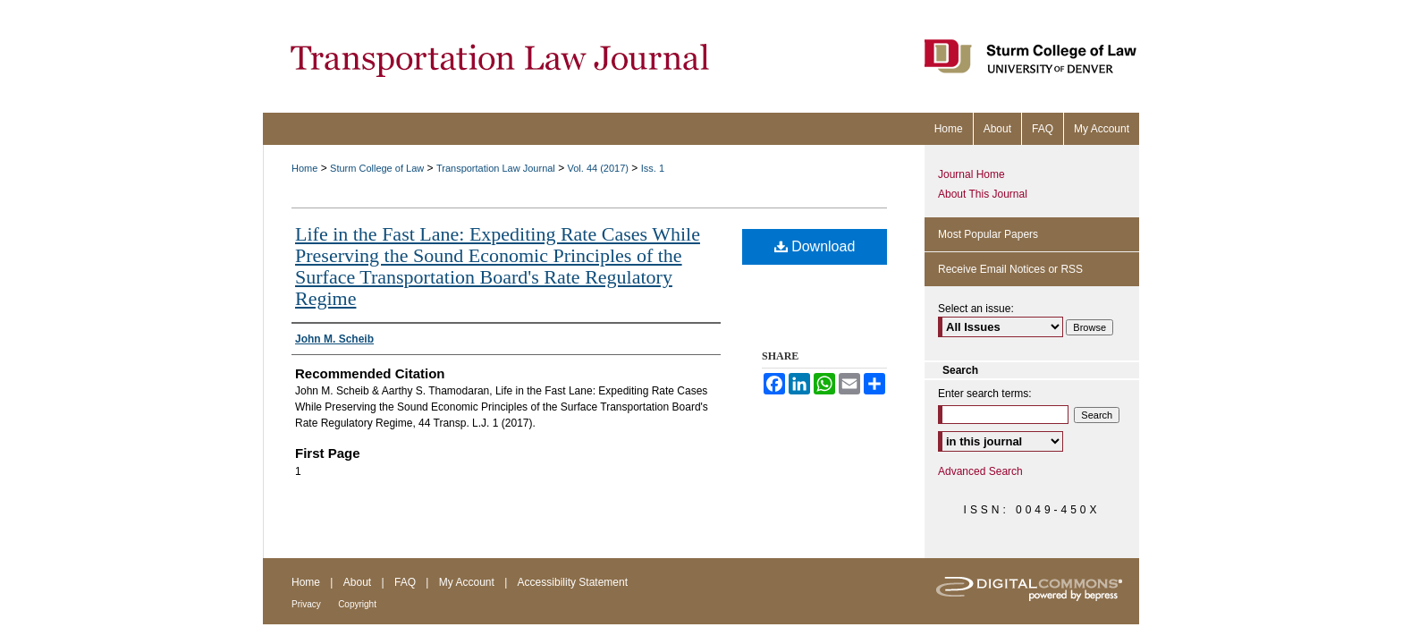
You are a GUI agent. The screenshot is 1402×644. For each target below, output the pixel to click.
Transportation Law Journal (495, 168)
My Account (466, 582)
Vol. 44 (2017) (598, 168)
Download (815, 246)
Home (304, 168)
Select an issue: (976, 308)
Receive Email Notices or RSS (1010, 269)
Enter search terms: (985, 393)
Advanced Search (980, 471)
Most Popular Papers (988, 234)
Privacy (306, 604)
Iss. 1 (652, 168)
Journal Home (971, 174)
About (357, 582)
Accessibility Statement (573, 582)
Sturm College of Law (377, 168)
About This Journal (982, 194)
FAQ (405, 582)
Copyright (357, 604)
